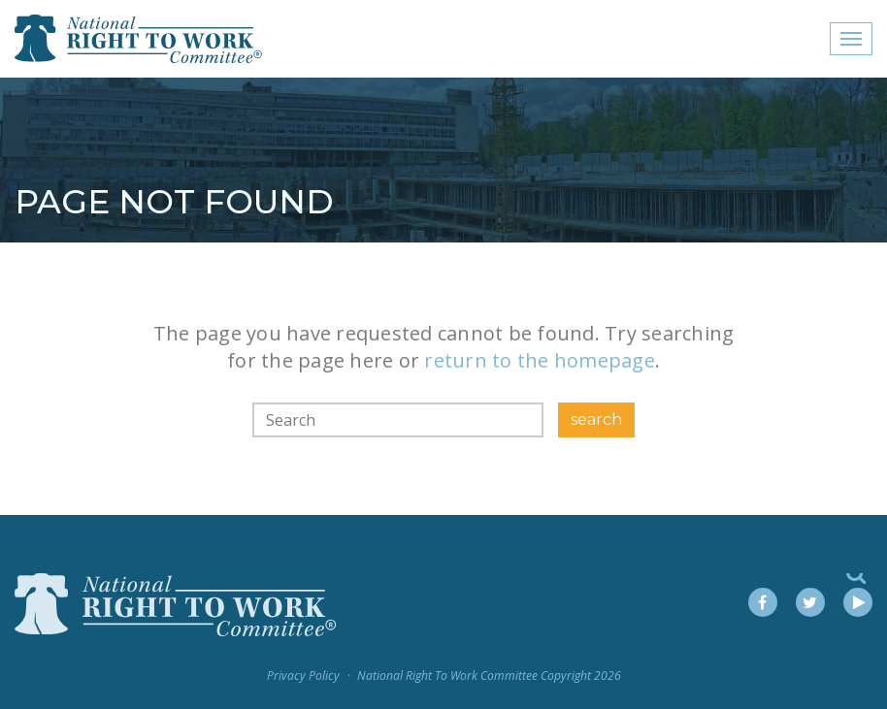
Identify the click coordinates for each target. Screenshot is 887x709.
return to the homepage (539, 360)
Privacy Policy (303, 675)
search (596, 419)
